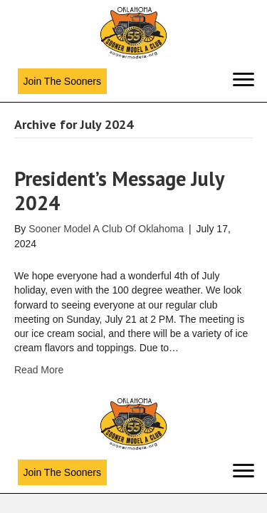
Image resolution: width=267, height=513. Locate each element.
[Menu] (243, 80)
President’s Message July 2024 (119, 190)
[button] (62, 81)
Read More (38, 369)
